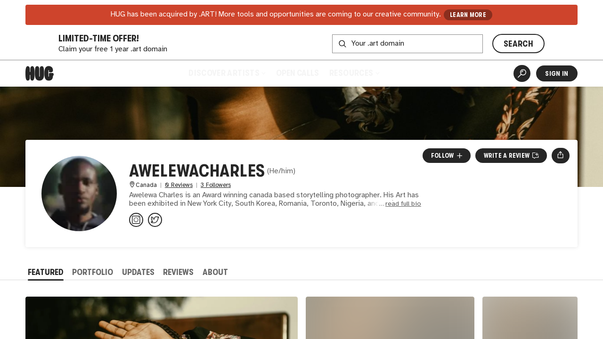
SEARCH (518, 43)
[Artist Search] (521, 73)
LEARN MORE (468, 14)
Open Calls (297, 73)
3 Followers (216, 185)
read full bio (403, 204)
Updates (138, 272)
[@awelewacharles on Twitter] (155, 220)
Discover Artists (226, 73)
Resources (354, 73)
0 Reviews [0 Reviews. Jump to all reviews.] (179, 185)
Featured (46, 272)
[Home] (39, 73)
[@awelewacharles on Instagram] (136, 220)
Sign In (556, 73)
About (215, 272)
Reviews (178, 272)
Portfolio (92, 272)
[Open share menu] (560, 155)
